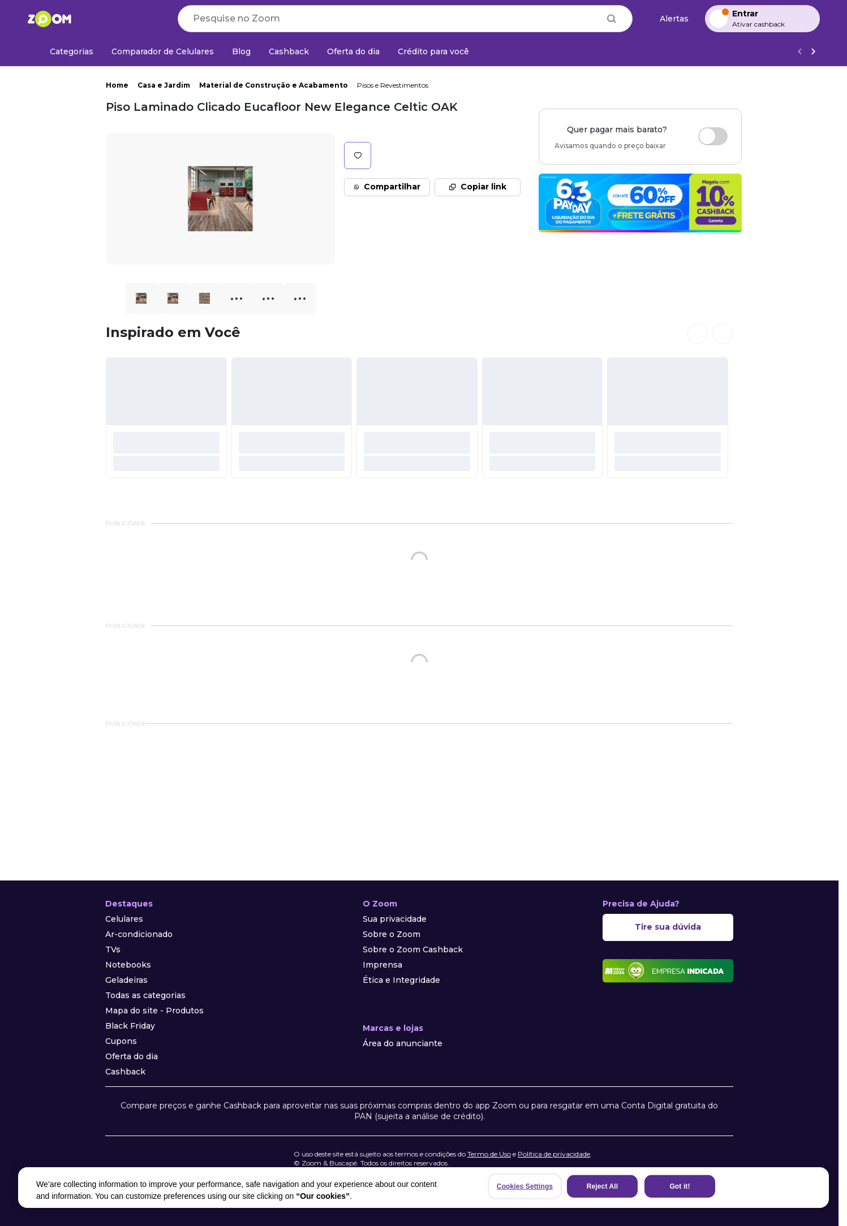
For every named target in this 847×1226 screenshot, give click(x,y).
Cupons (121, 1041)
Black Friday (130, 1026)
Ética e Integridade (401, 980)
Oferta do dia (131, 1056)
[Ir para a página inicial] (49, 18)
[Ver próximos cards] (722, 333)
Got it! (679, 1186)
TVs (113, 949)
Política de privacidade (554, 1154)
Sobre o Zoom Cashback (413, 949)
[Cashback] (289, 51)
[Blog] (241, 51)
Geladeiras (126, 980)
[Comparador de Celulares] (162, 51)
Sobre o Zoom (391, 934)
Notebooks (128, 965)
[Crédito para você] (433, 51)
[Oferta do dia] (353, 51)
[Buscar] (611, 18)
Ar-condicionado (139, 934)
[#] (166, 418)
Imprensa (382, 965)
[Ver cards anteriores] (697, 333)
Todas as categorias (145, 995)
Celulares (124, 919)
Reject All (602, 1186)
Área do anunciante (402, 1043)
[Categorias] (64, 51)
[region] (423, 1187)
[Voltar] (799, 51)
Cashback (125, 1072)
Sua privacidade (395, 919)
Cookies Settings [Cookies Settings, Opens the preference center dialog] (525, 1186)
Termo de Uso (489, 1154)
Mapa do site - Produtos (154, 1010)
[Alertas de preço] (668, 19)
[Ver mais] (813, 51)
